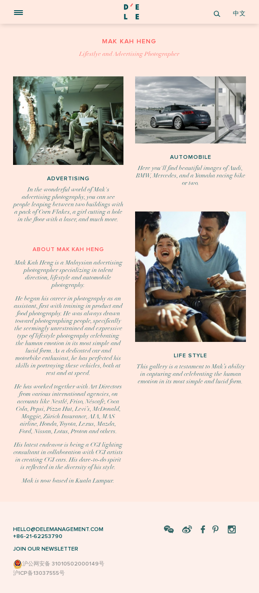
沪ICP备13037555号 (39, 573)
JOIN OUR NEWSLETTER (45, 548)
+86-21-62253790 (37, 536)
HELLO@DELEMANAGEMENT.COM (58, 529)
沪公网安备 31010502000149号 (58, 564)
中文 (239, 13)
